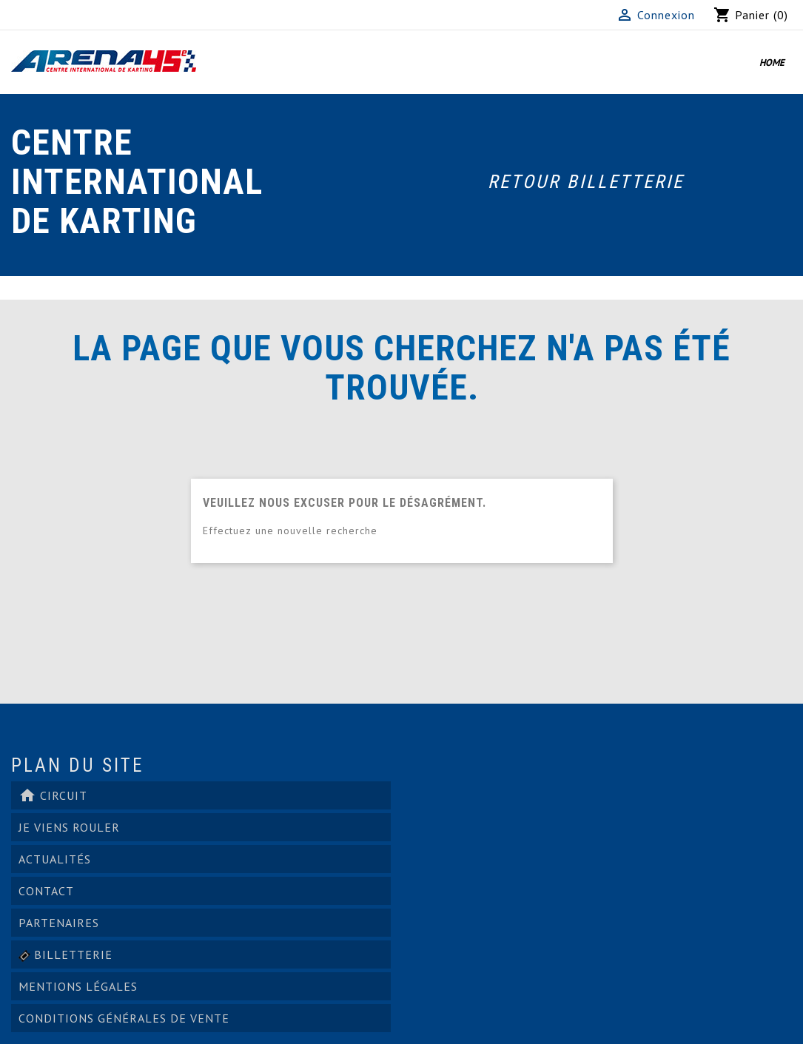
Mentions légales (78, 986)
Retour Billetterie (586, 181)
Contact (46, 890)
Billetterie (65, 954)
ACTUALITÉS (55, 859)
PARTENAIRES (59, 922)
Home (771, 62)
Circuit (53, 795)
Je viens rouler (69, 827)
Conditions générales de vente (124, 1018)
